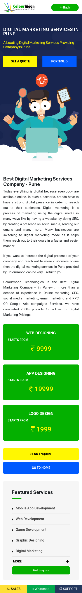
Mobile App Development (35, 508)
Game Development (31, 530)
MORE (41, 561)
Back (65, 7)
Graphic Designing (30, 540)
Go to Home (41, 467)
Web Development (30, 519)
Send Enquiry (41, 454)
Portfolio (59, 61)
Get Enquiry (41, 570)
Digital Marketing (29, 551)
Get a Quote (20, 61)
